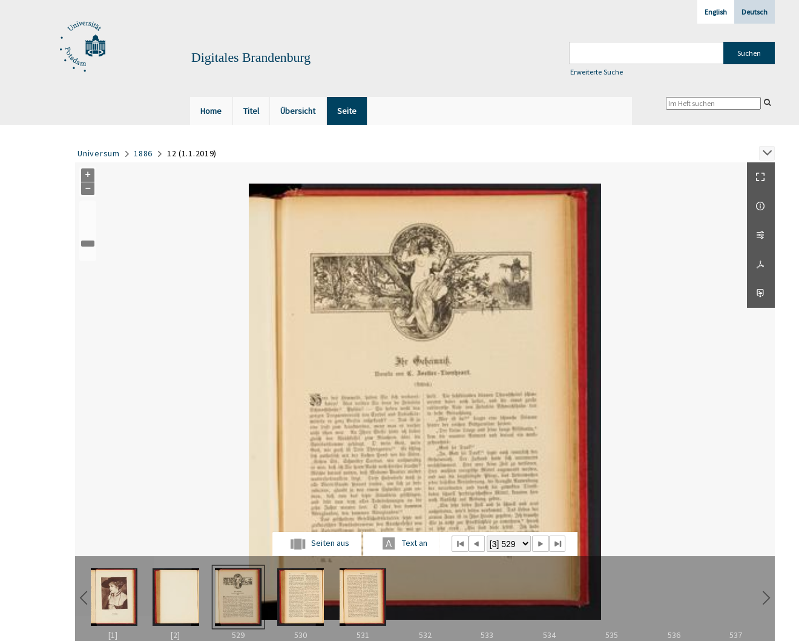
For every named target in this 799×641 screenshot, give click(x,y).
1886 (143, 153)
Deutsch (754, 11)
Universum (98, 153)
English (716, 11)
